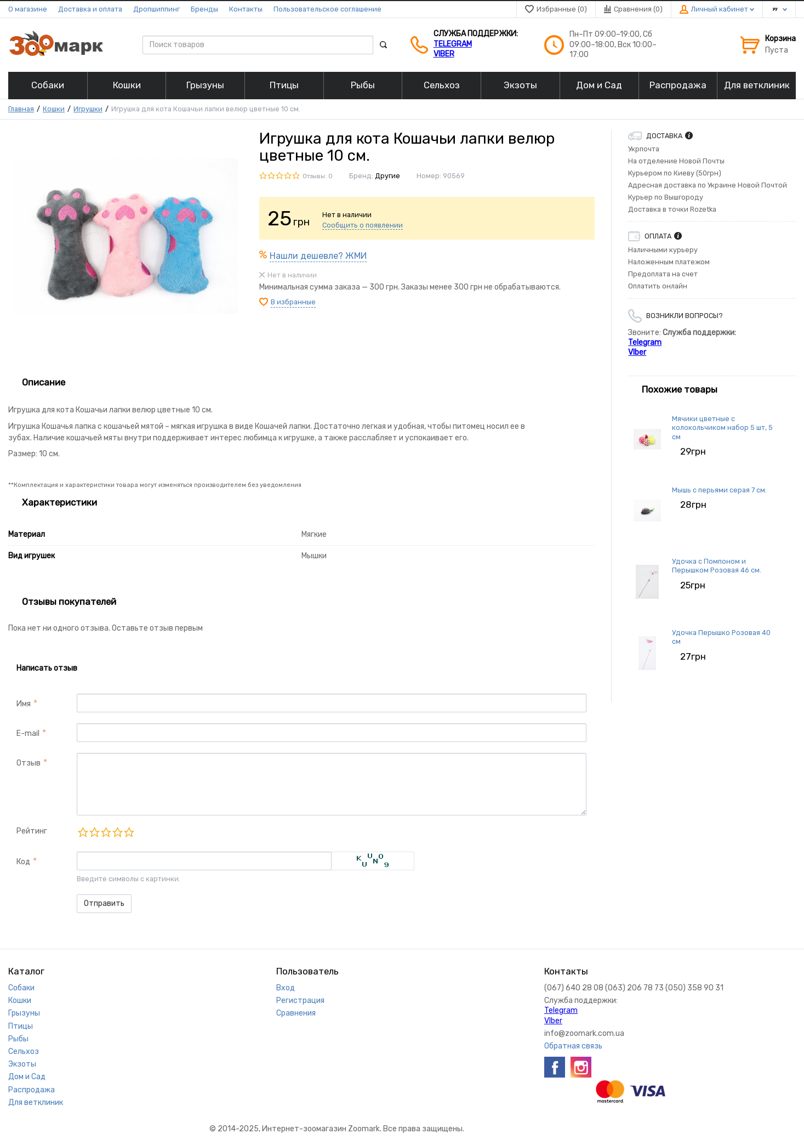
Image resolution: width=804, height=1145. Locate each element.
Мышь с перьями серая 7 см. (719, 490)
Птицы (20, 1026)
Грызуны (24, 1013)
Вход (285, 988)
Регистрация (300, 1000)
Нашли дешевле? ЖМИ (318, 256)
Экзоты (22, 1064)
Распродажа (31, 1090)
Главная (21, 109)
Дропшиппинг (156, 9)
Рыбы (18, 1039)
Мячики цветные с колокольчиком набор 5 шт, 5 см (722, 428)
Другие (387, 176)
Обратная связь (573, 1046)
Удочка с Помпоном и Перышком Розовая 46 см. (716, 565)
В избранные (293, 302)
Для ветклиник (35, 1102)
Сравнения (296, 1013)
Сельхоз (23, 1051)
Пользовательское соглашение (327, 9)
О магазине (27, 9)
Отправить (104, 903)
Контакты (246, 9)
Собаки (21, 988)
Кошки (54, 109)
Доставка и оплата (90, 9)
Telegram (453, 44)
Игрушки (87, 109)
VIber (444, 54)
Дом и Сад (26, 1076)
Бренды (204, 9)
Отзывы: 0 (318, 176)
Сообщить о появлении (362, 225)
